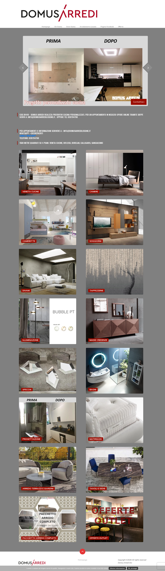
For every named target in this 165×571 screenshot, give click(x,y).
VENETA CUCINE (31, 191)
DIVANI (26, 290)
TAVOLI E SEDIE (97, 488)
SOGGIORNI (95, 241)
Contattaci (138, 101)
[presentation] (148, 67)
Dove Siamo (70, 27)
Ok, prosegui (132, 568)
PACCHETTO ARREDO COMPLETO (39, 538)
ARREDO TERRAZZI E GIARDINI (38, 488)
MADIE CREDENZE (98, 340)
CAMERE (94, 191)
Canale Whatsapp (27, 135)
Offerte (120, 27)
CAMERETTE (29, 241)
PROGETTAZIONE (31, 439)
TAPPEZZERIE (96, 290)
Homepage (46, 27)
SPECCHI (27, 389)
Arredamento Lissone (88, 27)
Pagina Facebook (107, 27)
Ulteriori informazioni (117, 568)
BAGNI (93, 389)
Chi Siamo (58, 27)
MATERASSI (96, 439)
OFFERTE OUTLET (99, 538)
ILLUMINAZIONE (30, 340)
